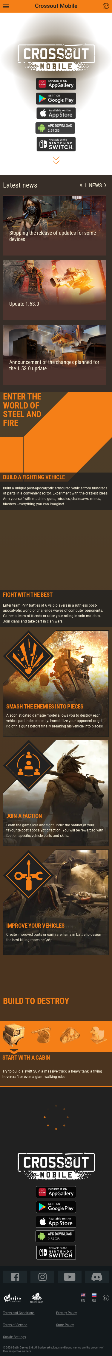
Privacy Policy (66, 1313)
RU (94, 1301)
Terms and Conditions (18, 1313)
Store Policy (65, 1325)
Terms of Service (15, 1325)
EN (83, 1301)
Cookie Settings (14, 1337)
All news (92, 185)
